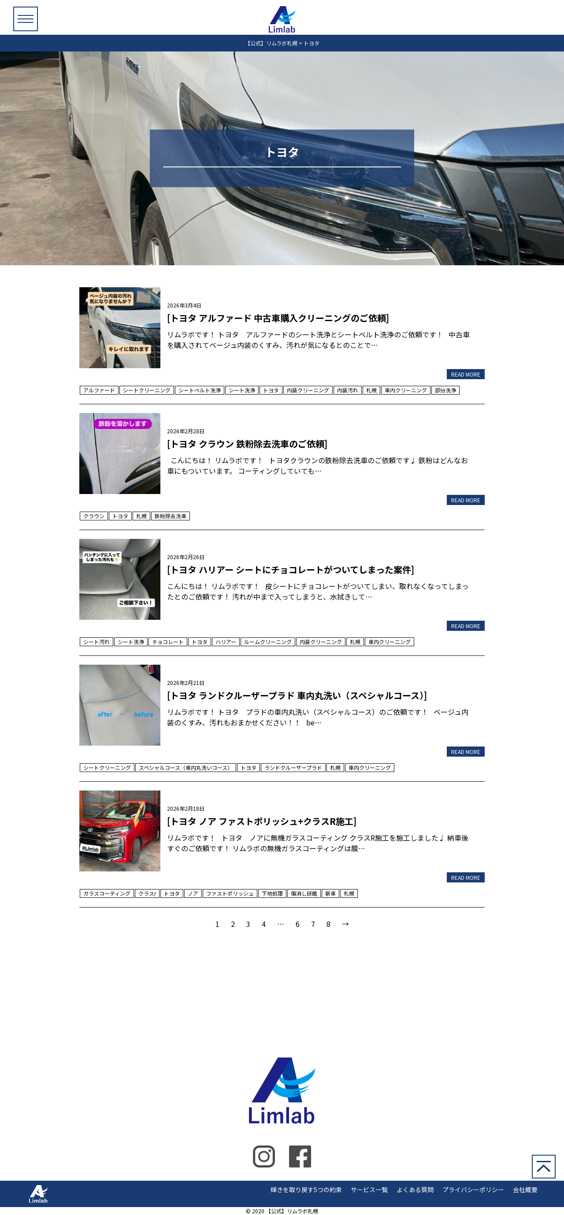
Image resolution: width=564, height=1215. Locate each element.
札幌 (371, 390)
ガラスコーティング (106, 893)
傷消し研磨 (304, 893)
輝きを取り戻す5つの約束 (306, 1189)
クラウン (93, 516)
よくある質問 (415, 1189)
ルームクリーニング (268, 641)
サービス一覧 (369, 1189)
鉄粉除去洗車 (170, 516)
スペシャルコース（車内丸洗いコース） (186, 767)
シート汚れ (96, 641)
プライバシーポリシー (473, 1189)
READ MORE (465, 374)
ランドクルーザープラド (293, 767)
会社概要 (525, 1189)
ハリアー (225, 641)
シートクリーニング (147, 390)
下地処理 (272, 893)
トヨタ (271, 390)
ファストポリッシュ (230, 893)
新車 (330, 893)
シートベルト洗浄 (199, 390)
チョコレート (168, 641)
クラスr (147, 893)
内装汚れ (347, 390)
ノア (193, 893)
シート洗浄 (242, 390)
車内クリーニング (406, 390)
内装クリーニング (308, 390)
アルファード (99, 390)
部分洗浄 (445, 390)
